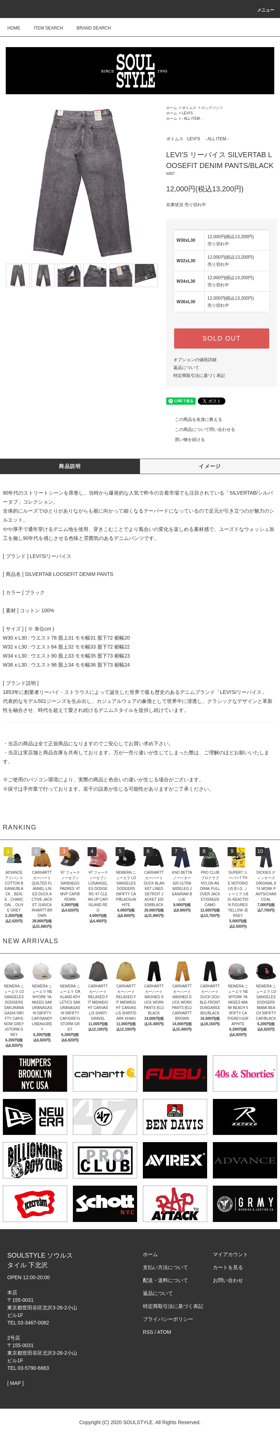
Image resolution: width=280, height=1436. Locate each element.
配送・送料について (165, 1280)
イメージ (210, 466)
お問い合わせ (228, 1280)
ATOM (164, 1332)
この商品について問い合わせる (200, 429)
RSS (148, 1332)
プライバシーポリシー (168, 1319)
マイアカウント (230, 1254)
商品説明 (70, 466)
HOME (14, 28)
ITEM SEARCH (44, 28)
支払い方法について (165, 1267)
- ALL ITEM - (192, 119)
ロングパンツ (212, 108)
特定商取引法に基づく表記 (199, 375)
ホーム (171, 108)
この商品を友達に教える (194, 419)
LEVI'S (187, 113)
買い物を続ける (185, 439)
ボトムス (189, 108)
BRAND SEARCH (89, 28)
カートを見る (228, 1267)
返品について (186, 367)
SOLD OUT (221, 338)
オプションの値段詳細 (194, 359)
